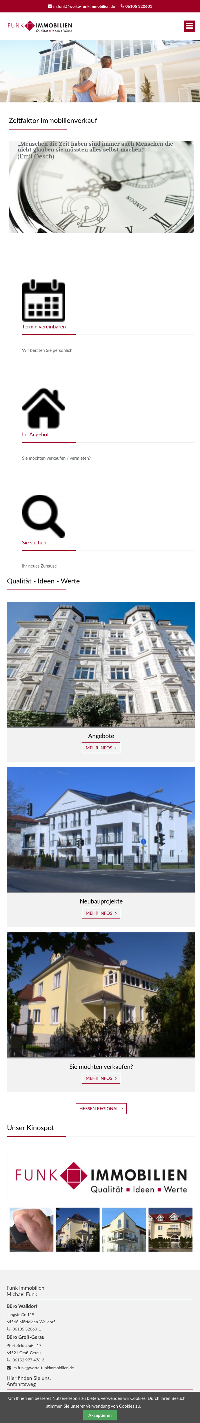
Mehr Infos (99, 747)
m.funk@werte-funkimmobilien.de (84, 6)
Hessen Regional (99, 1108)
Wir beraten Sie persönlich (47, 350)
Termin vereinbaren (44, 326)
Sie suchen (34, 542)
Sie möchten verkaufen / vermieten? (56, 458)
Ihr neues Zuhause (39, 565)
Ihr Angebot (35, 434)
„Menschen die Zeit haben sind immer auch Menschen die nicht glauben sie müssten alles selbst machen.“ (95, 146)
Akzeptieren (100, 1415)
